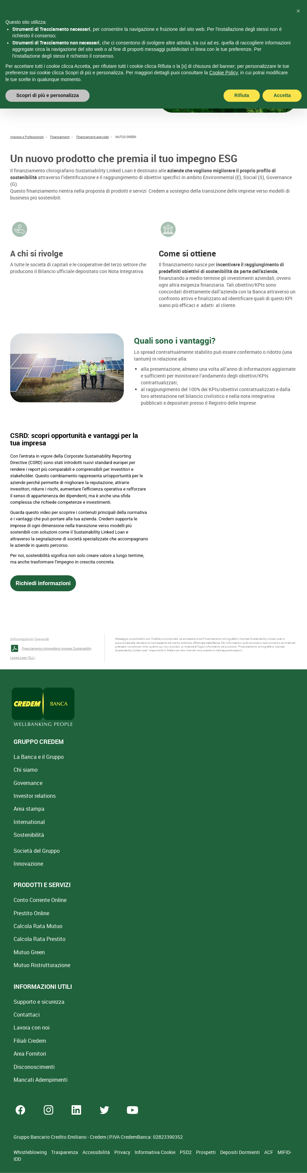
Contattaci (27, 1014)
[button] (298, 10)
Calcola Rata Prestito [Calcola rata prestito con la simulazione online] (39, 939)
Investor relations (35, 796)
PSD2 (186, 1152)
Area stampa (29, 808)
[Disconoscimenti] (34, 1067)
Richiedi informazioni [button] (43, 583)
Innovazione (28, 863)
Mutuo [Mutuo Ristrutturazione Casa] (42, 965)
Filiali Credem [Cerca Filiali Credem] (30, 1040)
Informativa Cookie (155, 1152)
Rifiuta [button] (241, 95)
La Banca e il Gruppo (39, 757)
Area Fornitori (30, 1053)
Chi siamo (26, 769)
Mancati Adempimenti (41, 1079)
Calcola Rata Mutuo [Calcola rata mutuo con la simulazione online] (38, 926)
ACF (269, 1152)
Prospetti (206, 1152)
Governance (28, 783)
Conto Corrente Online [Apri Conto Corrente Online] (40, 900)
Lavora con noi (32, 1027)
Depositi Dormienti (240, 1152)
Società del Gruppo (37, 850)
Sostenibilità (29, 835)
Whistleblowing (31, 1152)
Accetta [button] (282, 95)
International (29, 822)
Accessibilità (96, 1152)
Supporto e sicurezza (39, 1001)
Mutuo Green (29, 952)
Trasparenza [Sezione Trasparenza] (65, 1152)
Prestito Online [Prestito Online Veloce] (31, 913)
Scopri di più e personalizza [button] (47, 95)
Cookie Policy (223, 72)
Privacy (122, 1152)
